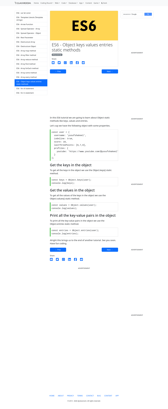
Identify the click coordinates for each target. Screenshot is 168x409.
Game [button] (96, 3)
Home (36, 3)
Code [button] (64, 3)
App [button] (80, 3)
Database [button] (72, 3)
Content (89, 3)
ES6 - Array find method (25, 64)
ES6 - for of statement (25, 88)
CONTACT (90, 396)
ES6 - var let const (23, 13)
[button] (104, 3)
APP (117, 396)
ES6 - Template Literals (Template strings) (29, 18)
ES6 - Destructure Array (25, 42)
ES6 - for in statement (25, 93)
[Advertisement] (31, 113)
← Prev (58, 71)
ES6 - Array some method (26, 73)
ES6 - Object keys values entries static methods (29, 82)
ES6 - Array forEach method (27, 68)
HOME (51, 396)
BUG (99, 396)
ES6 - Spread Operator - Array (28, 29)
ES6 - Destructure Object (26, 46)
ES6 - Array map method (26, 51)
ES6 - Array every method (26, 77)
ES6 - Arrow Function (24, 24)
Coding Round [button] (46, 3)
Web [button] (56, 3)
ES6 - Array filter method (26, 55)
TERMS (80, 396)
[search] (132, 14)
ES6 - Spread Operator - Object (28, 33)
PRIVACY (70, 396)
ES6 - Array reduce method (27, 59)
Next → (110, 71)
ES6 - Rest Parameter (24, 37)
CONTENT (108, 396)
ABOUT (61, 396)
